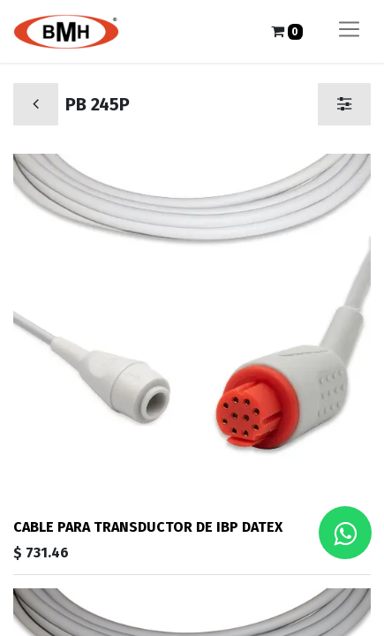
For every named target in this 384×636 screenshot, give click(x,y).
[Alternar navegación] (349, 31)
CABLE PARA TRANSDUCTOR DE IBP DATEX (147, 527)
